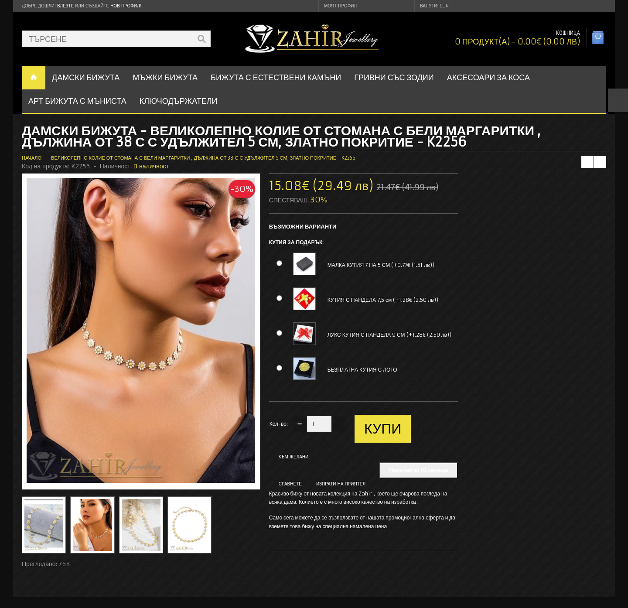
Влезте (65, 6)
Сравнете (290, 484)
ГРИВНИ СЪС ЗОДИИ (394, 77)
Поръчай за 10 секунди (418, 470)
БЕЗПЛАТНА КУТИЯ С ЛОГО (362, 369)
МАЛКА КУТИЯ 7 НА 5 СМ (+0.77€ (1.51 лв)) (381, 265)
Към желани (294, 457)
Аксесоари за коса (488, 77)
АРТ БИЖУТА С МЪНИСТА (77, 101)
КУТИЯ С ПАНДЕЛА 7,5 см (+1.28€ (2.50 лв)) (383, 300)
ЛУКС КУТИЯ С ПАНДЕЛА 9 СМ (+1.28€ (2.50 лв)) (389, 334)
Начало (31, 158)
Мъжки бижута (165, 77)
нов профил (125, 6)
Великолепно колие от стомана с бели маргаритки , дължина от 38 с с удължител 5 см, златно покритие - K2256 (203, 158)
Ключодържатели (179, 101)
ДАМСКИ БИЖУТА (85, 77)
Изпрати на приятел (340, 484)
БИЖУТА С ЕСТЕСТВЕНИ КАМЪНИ (276, 77)
